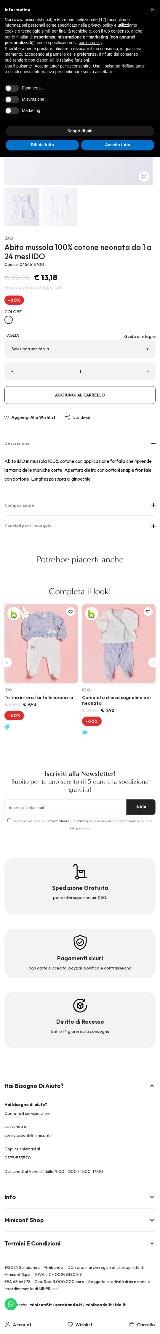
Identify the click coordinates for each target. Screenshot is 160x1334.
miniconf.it (40, 1304)
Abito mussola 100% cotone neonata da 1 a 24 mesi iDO (77, 251)
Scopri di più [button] (80, 131)
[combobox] (80, 348)
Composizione (80, 505)
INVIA (140, 807)
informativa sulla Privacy (67, 821)
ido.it (120, 1304)
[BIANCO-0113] (8, 320)
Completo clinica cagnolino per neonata (116, 700)
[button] (6, 662)
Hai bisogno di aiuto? (80, 1085)
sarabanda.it (68, 1304)
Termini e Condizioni (80, 1243)
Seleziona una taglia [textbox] (30, 348)
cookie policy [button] (90, 42)
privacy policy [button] (100, 25)
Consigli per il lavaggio (80, 526)
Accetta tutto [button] (117, 144)
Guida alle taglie (140, 336)
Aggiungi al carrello (80, 395)
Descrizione (80, 443)
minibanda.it (98, 1304)
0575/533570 (17, 1157)
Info (80, 1196)
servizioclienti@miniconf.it (28, 1135)
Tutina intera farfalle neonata (38, 697)
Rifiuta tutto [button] (42, 144)
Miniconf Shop (80, 1220)
